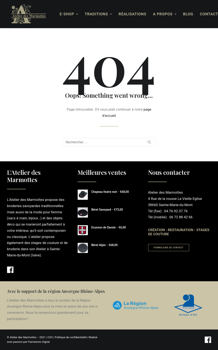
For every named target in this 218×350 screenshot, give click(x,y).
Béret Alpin (104, 245)
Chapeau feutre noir (110, 191)
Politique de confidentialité (70, 337)
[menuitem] (66, 14)
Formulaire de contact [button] (169, 247)
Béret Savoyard (107, 209)
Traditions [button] (94, 14)
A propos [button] (161, 14)
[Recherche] (109, 142)
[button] (149, 142)
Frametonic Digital (39, 341)
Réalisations (129, 14)
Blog (185, 14)
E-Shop (65, 14)
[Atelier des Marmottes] (25, 14)
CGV (50, 337)
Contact (206, 14)
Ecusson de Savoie (108, 227)
